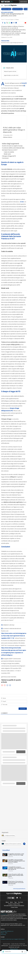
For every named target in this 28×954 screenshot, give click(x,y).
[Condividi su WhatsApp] (9, 23)
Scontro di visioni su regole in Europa (12, 146)
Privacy (17, 19)
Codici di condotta (9, 152)
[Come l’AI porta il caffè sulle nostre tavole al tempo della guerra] (14, 876)
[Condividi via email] (11, 23)
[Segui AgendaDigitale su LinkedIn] (17, 898)
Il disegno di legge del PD (9, 156)
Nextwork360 (4, 914)
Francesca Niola (5, 40)
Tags (15, 903)
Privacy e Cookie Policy (14, 904)
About (7, 903)
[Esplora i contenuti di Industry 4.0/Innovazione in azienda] (12, 844)
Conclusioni (5, 158)
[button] (2, 5)
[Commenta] (23, 709)
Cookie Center (14, 908)
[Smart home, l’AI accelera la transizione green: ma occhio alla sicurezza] (14, 884)
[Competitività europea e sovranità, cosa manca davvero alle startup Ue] (14, 869)
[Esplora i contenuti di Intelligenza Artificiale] (9, 835)
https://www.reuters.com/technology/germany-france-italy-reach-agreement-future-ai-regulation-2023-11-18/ (13, 636)
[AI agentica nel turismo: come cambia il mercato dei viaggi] (14, 856)
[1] (2, 625)
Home (2, 19)
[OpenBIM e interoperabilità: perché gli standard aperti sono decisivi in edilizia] (14, 862)
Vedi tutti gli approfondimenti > (19, 889)
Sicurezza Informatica (17, 9)
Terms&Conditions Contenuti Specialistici (14, 906)
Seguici (11, 898)
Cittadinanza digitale (6, 9)
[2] (24, 85)
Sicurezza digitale (10, 19)
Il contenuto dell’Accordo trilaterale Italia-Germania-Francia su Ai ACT (13, 149)
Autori (11, 903)
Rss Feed (20, 903)
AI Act (23, 83)
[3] (2, 659)
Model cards (7, 154)
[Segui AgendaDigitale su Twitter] (20, 898)
